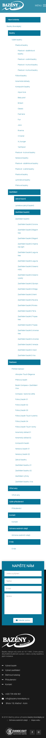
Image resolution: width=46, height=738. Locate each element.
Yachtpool (22, 147)
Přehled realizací (18, 369)
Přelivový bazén (21, 380)
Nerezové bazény (21, 158)
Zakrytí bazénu (21, 460)
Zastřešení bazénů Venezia (28, 344)
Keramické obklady (22, 81)
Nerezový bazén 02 (22, 454)
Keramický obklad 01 (23, 432)
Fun (19, 120)
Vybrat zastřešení (11, 670)
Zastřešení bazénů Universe (28, 339)
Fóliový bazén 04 (21, 421)
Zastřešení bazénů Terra (27, 311)
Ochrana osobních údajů (21, 535)
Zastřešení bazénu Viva (24, 482)
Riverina (21, 130)
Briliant (20, 103)
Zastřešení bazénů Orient (27, 294)
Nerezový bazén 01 (22, 449)
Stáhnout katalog (11, 675)
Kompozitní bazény (22, 87)
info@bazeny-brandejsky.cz (15, 698)
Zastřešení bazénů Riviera (27, 305)
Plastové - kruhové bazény (28, 65)
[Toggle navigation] (40, 6)
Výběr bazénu (17, 40)
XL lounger (22, 142)
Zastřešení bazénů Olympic (28, 284)
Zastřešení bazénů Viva (26, 355)
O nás (14, 549)
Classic (20, 109)
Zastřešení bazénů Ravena (28, 300)
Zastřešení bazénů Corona (28, 224)
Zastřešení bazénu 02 (23, 471)
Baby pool (21, 98)
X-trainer (21, 136)
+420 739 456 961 (11, 694)
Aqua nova (22, 92)
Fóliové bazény (21, 76)
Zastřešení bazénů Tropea (27, 325)
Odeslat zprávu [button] (23, 620)
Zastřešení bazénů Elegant (28, 238)
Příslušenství (16, 508)
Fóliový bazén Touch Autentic (26, 416)
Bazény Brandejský (14, 26)
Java (20, 125)
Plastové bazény (21, 45)
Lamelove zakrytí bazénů (24, 205)
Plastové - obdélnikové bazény (26, 163)
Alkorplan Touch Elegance (25, 374)
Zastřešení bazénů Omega (28, 289)
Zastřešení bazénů (22, 219)
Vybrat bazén (9, 665)
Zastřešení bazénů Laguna (28, 261)
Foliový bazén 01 (21, 399)
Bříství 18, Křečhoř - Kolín (14, 703)
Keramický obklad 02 (23, 438)
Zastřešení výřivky (22, 476)
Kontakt (15, 522)
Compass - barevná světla (25, 394)
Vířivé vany (16, 495)
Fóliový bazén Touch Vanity (25, 427)
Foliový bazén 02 (21, 405)
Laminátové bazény (22, 180)
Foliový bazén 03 (21, 410)
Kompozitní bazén (22, 443)
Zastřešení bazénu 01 (23, 465)
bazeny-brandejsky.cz (36, 717)
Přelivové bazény (21, 185)
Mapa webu (35, 720)
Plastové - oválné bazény (27, 59)
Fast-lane (21, 114)
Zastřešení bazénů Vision (27, 350)
